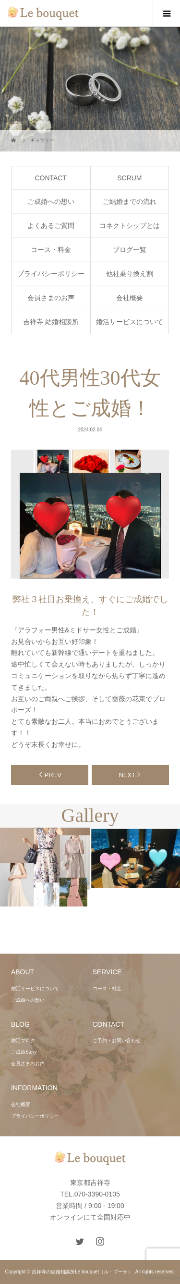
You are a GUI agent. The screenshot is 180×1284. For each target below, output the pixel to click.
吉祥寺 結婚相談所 (51, 322)
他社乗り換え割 (129, 273)
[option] (52, 461)
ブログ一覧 (129, 249)
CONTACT (51, 178)
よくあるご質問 (50, 225)
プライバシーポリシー (50, 273)
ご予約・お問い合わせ (117, 1040)
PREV (53, 775)
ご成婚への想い (50, 201)
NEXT (127, 775)
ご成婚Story (23, 1052)
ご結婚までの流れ (129, 201)
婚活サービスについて (129, 322)
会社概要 (129, 298)
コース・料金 (51, 249)
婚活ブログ (23, 1040)
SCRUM (129, 178)
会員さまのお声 (50, 298)
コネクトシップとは (129, 225)
